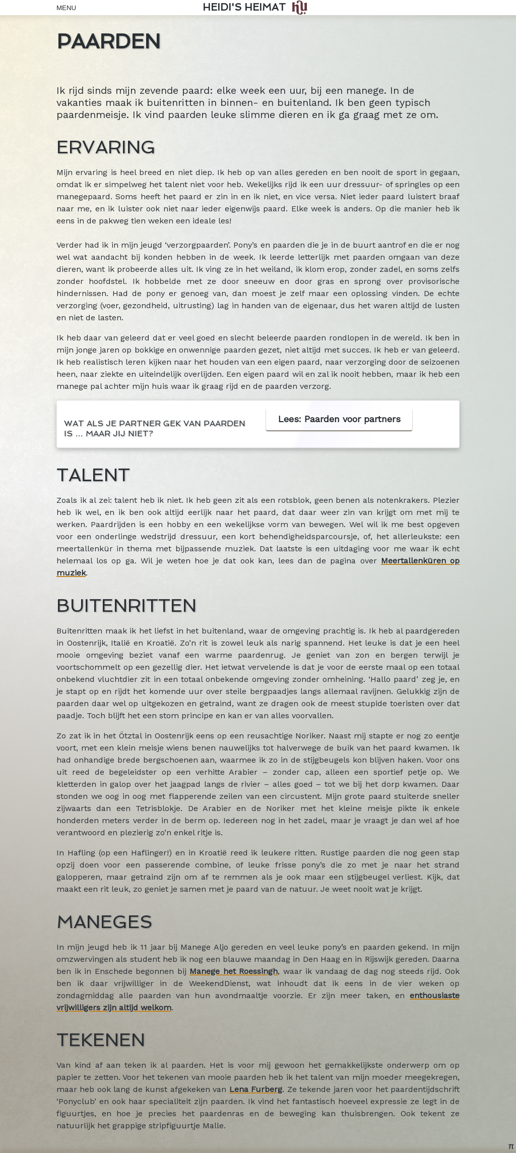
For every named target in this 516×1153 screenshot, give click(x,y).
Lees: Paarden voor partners (339, 419)
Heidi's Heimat (244, 7)
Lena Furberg (255, 1089)
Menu (64, 8)
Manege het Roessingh (233, 971)
